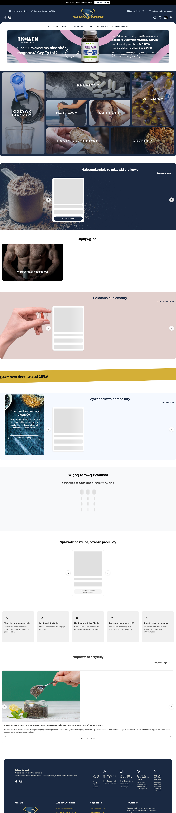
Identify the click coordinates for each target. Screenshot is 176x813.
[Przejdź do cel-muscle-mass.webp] (32, 262)
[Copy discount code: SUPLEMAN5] (102, 2)
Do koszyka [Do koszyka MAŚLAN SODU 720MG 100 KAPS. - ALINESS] (68, 347)
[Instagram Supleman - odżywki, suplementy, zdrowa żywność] (9, 17)
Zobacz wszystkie (165, 173)
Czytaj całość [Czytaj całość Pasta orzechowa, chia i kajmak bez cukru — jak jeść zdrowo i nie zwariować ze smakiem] (88, 738)
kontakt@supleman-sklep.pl (162, 11)
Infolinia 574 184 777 (136, 11)
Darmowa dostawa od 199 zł (44, 11)
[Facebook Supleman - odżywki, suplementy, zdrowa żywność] (5, 17)
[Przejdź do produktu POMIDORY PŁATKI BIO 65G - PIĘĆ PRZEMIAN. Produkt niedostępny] (88, 565)
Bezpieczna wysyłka (19, 11)
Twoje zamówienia (97, 809)
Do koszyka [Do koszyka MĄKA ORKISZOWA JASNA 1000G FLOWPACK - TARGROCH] (68, 448)
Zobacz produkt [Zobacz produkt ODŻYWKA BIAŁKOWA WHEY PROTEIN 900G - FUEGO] (68, 218)
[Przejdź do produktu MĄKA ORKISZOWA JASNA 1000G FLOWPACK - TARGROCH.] (68, 423)
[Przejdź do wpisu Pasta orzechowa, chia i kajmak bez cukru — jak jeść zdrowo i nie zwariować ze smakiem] (41, 696)
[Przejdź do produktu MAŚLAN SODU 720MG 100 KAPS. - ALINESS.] (68, 322)
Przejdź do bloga (162, 663)
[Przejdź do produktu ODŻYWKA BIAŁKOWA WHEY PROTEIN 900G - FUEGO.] (68, 193)
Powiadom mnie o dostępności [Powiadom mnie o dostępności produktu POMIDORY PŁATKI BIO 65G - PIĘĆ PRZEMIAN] (88, 591)
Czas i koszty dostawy (65, 809)
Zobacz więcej (24, 438)
